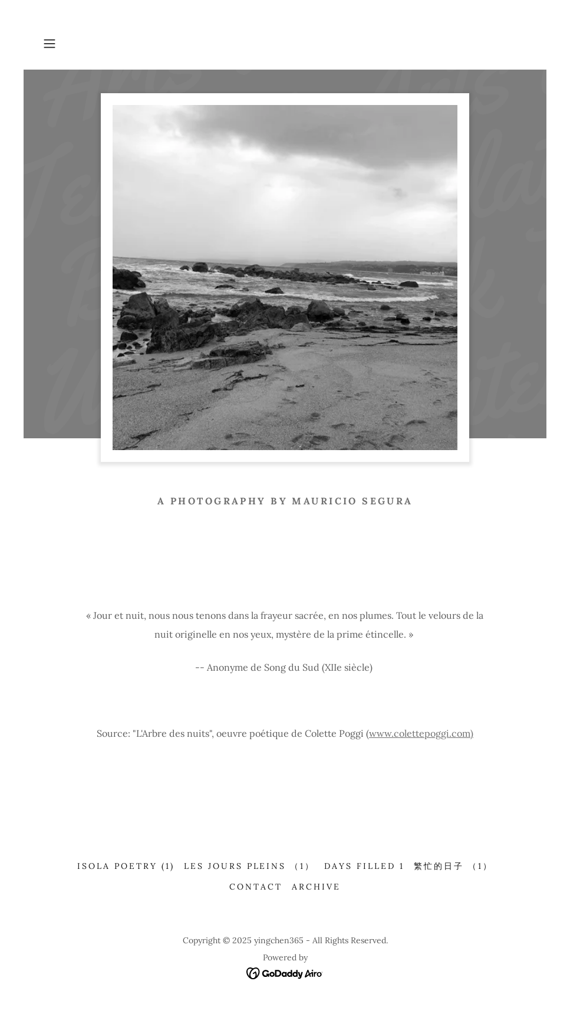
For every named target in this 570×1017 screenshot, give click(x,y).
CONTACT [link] (255, 886)
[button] (75, 43)
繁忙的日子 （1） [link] (453, 866)
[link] (285, 972)
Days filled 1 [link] (364, 866)
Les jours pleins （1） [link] (249, 866)
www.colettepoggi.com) (421, 733)
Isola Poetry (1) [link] (125, 866)
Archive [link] (316, 886)
